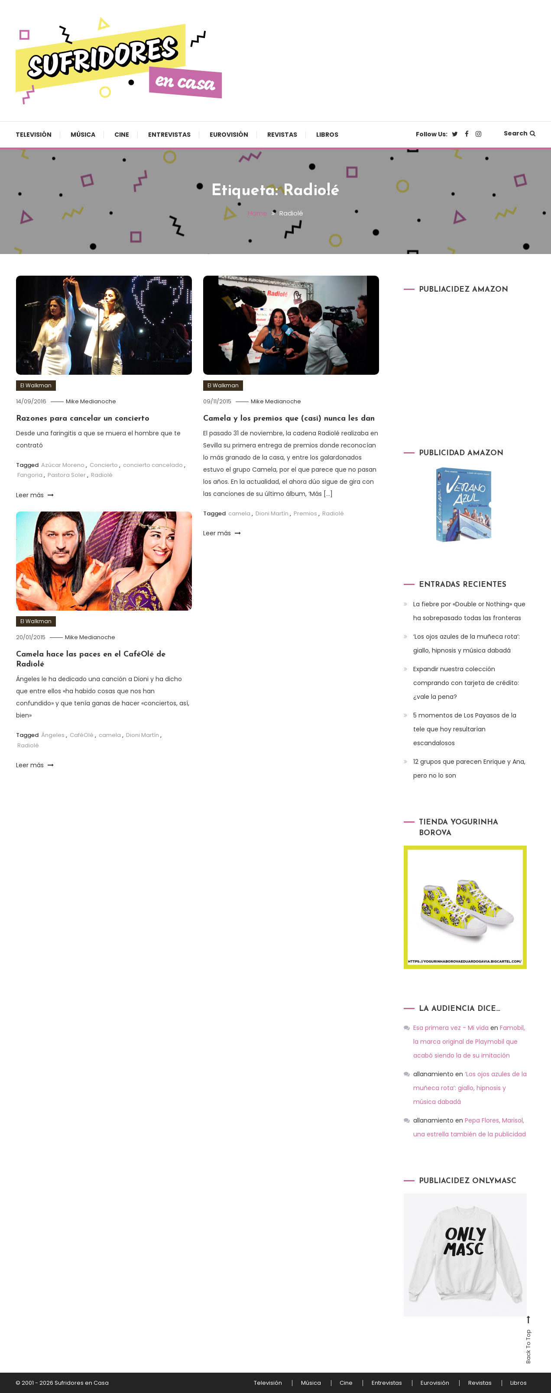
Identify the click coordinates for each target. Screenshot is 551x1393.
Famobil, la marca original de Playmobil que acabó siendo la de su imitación (469, 1041)
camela (239, 513)
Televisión (34, 134)
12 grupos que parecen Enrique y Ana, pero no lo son (469, 768)
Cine (121, 134)
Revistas (282, 134)
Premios (305, 513)
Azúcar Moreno (62, 464)
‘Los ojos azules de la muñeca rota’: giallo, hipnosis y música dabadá (466, 643)
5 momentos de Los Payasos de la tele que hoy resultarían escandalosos (464, 729)
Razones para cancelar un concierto (82, 418)
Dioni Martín (272, 513)
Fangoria (29, 475)
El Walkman (36, 385)
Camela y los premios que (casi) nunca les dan (289, 418)
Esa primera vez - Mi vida (451, 1027)
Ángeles (53, 735)
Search (519, 133)
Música (83, 134)
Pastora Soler (67, 475)
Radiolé (102, 475)
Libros (327, 134)
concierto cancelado (153, 464)
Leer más (35, 494)
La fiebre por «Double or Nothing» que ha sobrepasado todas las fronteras (469, 610)
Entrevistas (169, 134)
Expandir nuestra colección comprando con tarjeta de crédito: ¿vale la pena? (466, 682)
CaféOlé (82, 735)
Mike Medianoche (91, 401)
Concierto (104, 464)
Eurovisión (229, 134)
